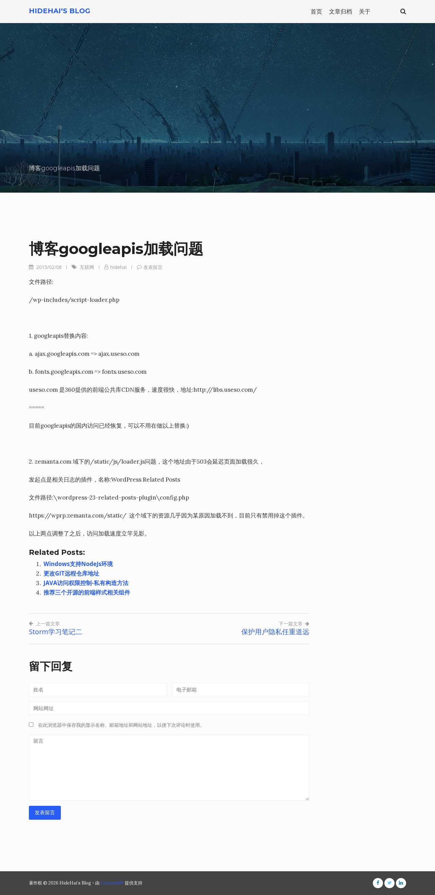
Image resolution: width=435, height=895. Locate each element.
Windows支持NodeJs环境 (78, 564)
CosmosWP (112, 883)
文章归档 (340, 11)
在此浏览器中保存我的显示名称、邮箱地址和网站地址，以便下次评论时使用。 (121, 725)
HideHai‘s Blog (59, 11)
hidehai (118, 267)
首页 (316, 11)
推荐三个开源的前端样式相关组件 (87, 592)
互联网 (87, 267)
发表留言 (152, 267)
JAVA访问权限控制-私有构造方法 (86, 583)
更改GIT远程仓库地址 (71, 573)
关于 (364, 11)
